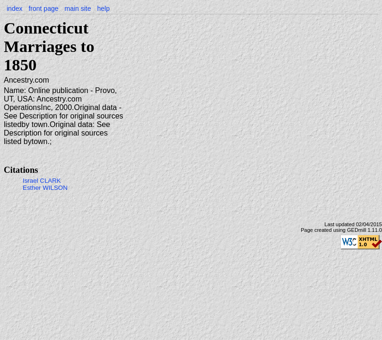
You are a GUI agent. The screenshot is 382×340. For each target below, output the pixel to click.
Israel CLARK (42, 180)
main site (77, 8)
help (103, 8)
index (14, 8)
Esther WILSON (45, 187)
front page (43, 8)
